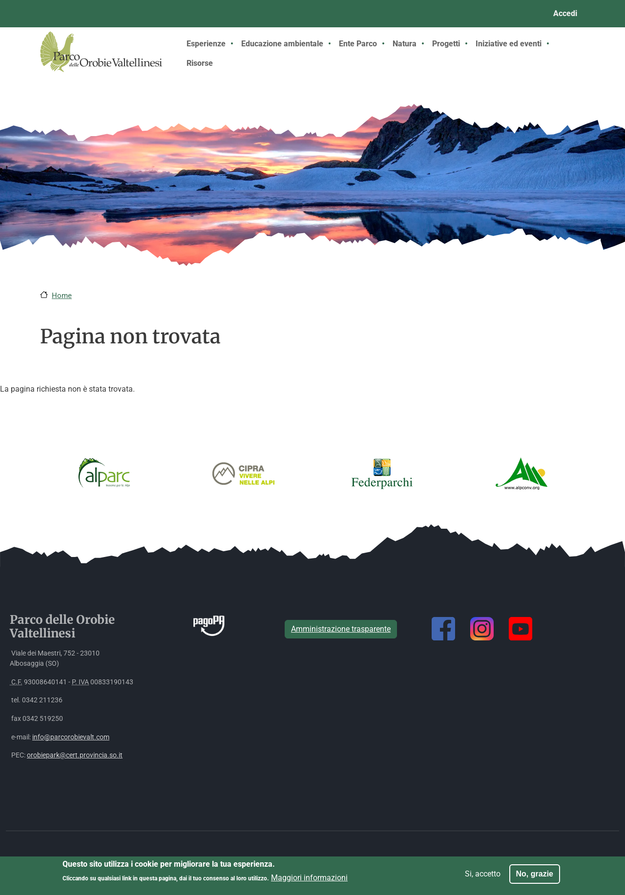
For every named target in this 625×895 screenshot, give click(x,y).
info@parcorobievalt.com (70, 737)
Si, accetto (482, 876)
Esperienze (206, 43)
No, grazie (534, 877)
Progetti (446, 43)
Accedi (565, 13)
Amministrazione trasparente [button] (341, 629)
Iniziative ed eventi (509, 43)
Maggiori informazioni (309, 880)
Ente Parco (358, 43)
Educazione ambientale (282, 43)
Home (62, 295)
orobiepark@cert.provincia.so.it (75, 755)
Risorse (200, 63)
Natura (405, 43)
